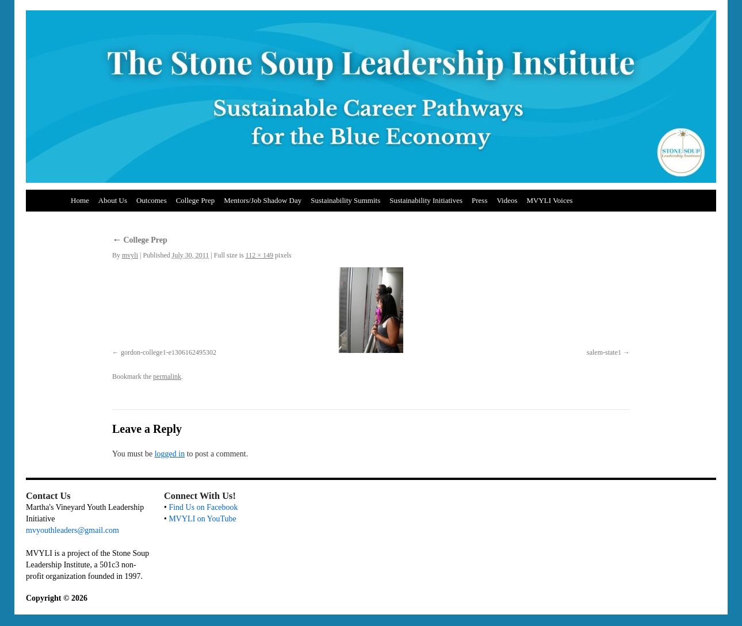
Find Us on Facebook (203, 507)
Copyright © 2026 (56, 598)
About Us (112, 200)
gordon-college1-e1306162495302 (168, 352)
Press (479, 200)
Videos (506, 200)
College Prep (195, 200)
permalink (167, 376)
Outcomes (151, 200)
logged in (170, 454)
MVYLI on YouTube (202, 518)
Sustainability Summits (345, 200)
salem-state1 (604, 352)
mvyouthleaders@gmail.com (72, 530)
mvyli (130, 255)
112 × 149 (259, 255)
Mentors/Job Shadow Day (262, 200)
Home (80, 200)
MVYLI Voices (550, 200)
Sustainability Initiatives (425, 200)
